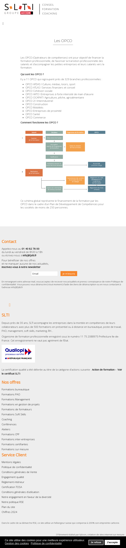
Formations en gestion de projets (21, 404)
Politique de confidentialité (17, 467)
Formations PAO (11, 394)
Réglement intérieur (13, 482)
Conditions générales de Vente (19, 472)
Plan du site (8, 507)
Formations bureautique (15, 389)
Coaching (7, 419)
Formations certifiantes (15, 444)
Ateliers (6, 429)
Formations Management (16, 399)
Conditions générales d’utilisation (20, 492)
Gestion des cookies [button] (17, 543)
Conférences (9, 424)
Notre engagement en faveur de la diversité (26, 497)
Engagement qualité (13, 477)
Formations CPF (10, 434)
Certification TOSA (12, 487)
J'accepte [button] (112, 542)
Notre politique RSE (13, 502)
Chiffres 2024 (9, 512)
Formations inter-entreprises (18, 439)
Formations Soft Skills (14, 414)
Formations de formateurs (17, 409)
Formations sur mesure (15, 449)
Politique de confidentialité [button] (46, 543)
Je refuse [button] (96, 542)
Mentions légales (11, 462)
